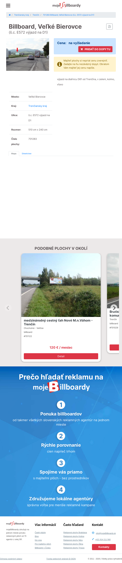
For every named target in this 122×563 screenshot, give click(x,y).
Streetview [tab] (26, 153)
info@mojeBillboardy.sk (106, 533)
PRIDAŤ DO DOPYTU (95, 49)
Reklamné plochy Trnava (73, 548)
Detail (61, 356)
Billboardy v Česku (43, 548)
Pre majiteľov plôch (43, 544)
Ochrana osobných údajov (11, 559)
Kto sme (38, 540)
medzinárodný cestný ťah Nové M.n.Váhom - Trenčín (58, 322)
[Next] (113, 307)
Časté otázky (40, 532)
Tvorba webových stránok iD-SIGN (61, 559)
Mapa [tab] (13, 153)
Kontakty (103, 547)
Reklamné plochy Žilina (73, 544)
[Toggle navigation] (8, 5)
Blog (37, 536)
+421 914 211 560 (103, 539)
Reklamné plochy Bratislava (75, 532)
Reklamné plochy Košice (73, 536)
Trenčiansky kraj (37, 105)
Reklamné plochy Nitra (73, 540)
